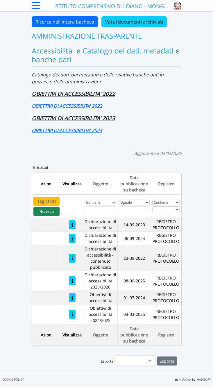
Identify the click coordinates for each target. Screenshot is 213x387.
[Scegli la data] (134, 209)
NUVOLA (183, 379)
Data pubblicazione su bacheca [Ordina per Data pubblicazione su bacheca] (134, 184)
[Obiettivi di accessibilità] (72, 297)
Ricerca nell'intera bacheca (64, 22)
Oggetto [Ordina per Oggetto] (100, 184)
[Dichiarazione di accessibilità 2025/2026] (72, 280)
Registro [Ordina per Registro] (166, 184)
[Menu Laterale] (36, 7)
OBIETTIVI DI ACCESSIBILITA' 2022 (67, 106)
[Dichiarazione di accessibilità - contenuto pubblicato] (72, 258)
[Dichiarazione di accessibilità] (72, 224)
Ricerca (47, 211)
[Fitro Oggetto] (100, 209)
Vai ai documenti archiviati (134, 22)
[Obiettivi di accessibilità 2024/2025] (72, 314)
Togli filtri (46, 201)
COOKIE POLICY (13, 379)
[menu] (135, 360)
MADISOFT (203, 379)
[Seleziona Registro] (166, 209)
